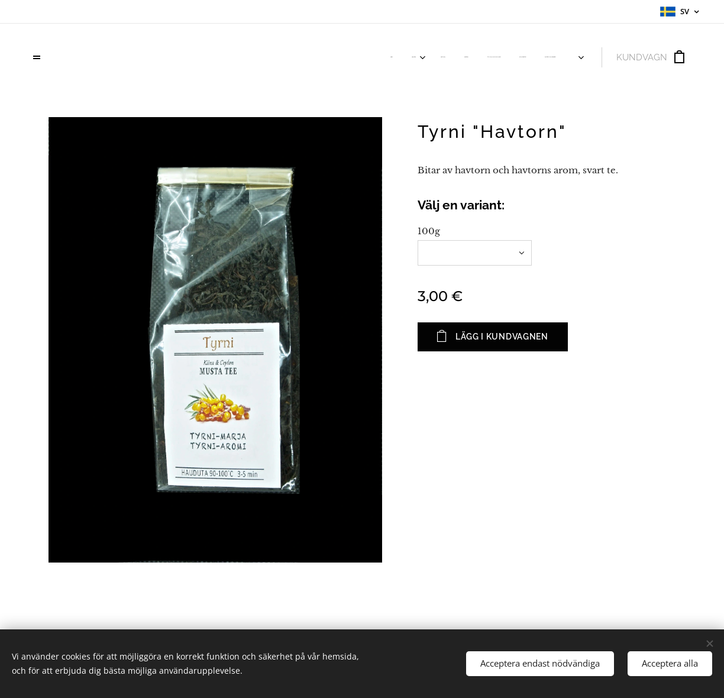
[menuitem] (426, 57)
